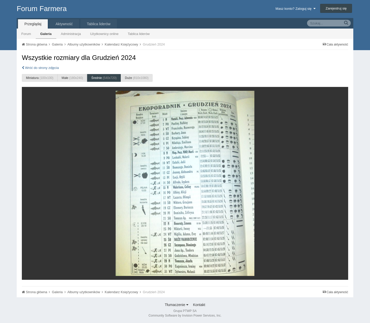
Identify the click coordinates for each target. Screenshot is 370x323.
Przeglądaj (32, 24)
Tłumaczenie (176, 305)
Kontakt (199, 305)
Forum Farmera (42, 9)
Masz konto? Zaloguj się (295, 9)
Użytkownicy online (104, 34)
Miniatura (39, 78)
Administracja (71, 34)
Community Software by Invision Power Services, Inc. (185, 315)
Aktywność (64, 24)
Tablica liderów (139, 34)
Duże (137, 78)
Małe (72, 78)
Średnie (104, 78)
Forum (26, 34)
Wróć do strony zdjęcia (40, 68)
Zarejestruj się (336, 8)
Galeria (46, 34)
